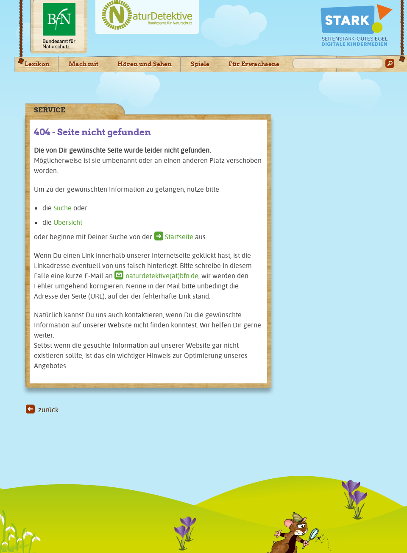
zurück (48, 409)
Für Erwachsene (254, 64)
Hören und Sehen (144, 64)
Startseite (179, 236)
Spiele (200, 64)
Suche (62, 208)
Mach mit (83, 64)
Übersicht (67, 222)
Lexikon (37, 64)
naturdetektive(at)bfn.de (161, 275)
